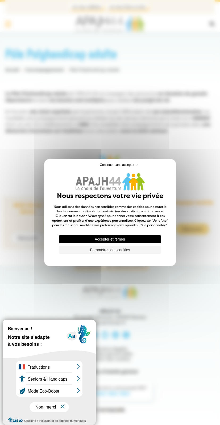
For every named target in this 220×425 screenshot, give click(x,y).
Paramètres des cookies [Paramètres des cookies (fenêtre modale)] (110, 250)
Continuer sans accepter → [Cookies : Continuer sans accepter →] (119, 165)
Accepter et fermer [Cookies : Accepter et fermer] (110, 239)
